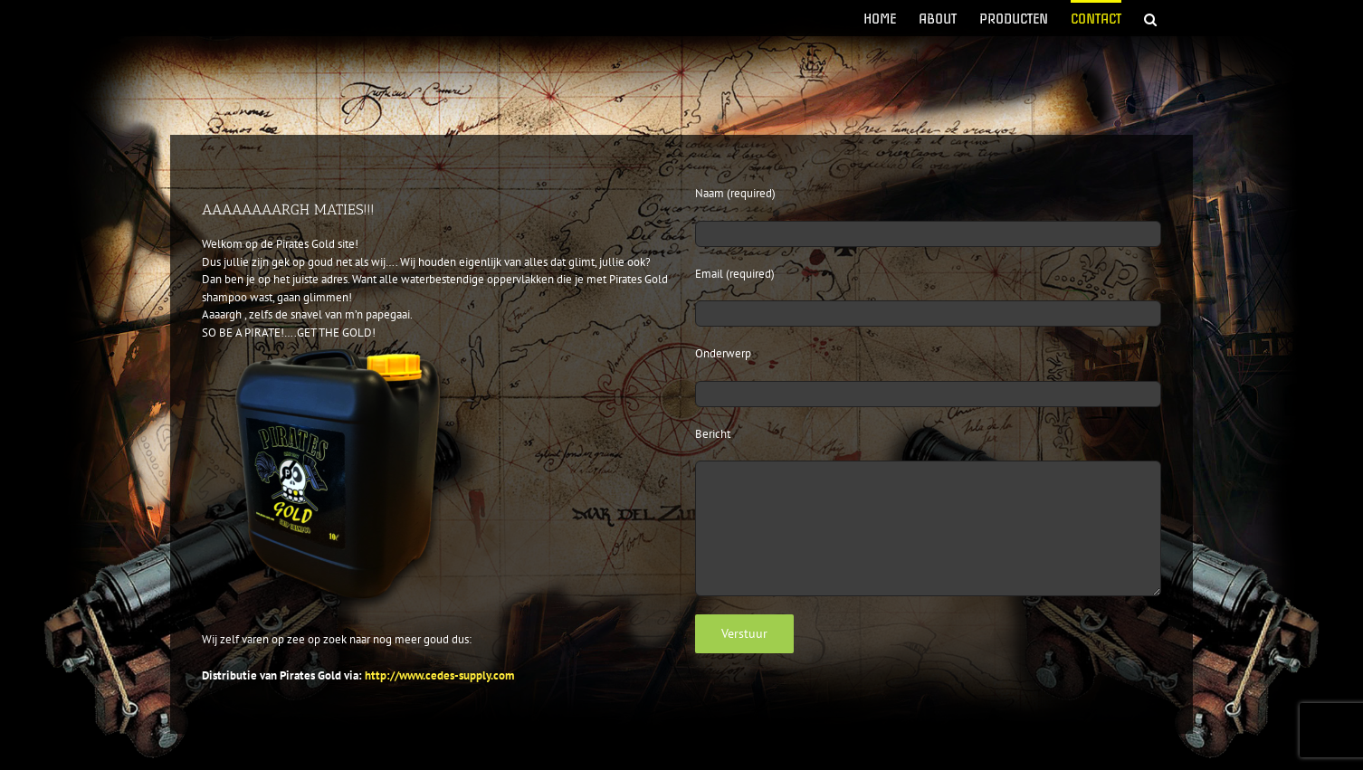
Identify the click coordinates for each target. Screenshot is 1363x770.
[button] (1150, 18)
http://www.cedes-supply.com (439, 675)
